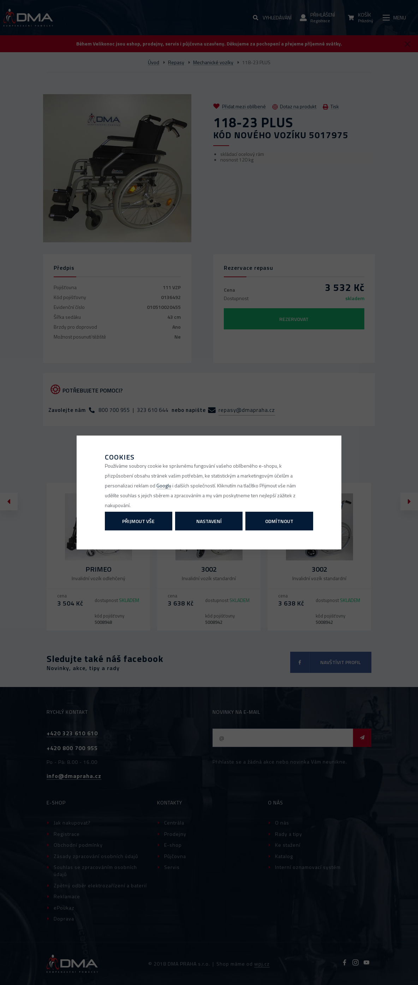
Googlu (163, 485)
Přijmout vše (138, 521)
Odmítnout (279, 521)
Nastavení (209, 521)
